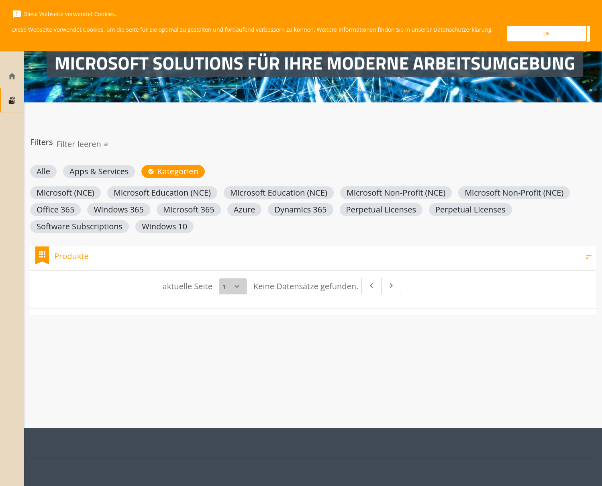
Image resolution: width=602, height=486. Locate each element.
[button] (43, 171)
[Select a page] (233, 286)
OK (546, 33)
